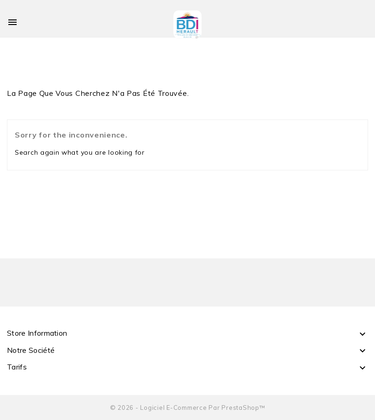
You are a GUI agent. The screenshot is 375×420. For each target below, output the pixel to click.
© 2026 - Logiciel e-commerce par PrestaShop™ (187, 407)
